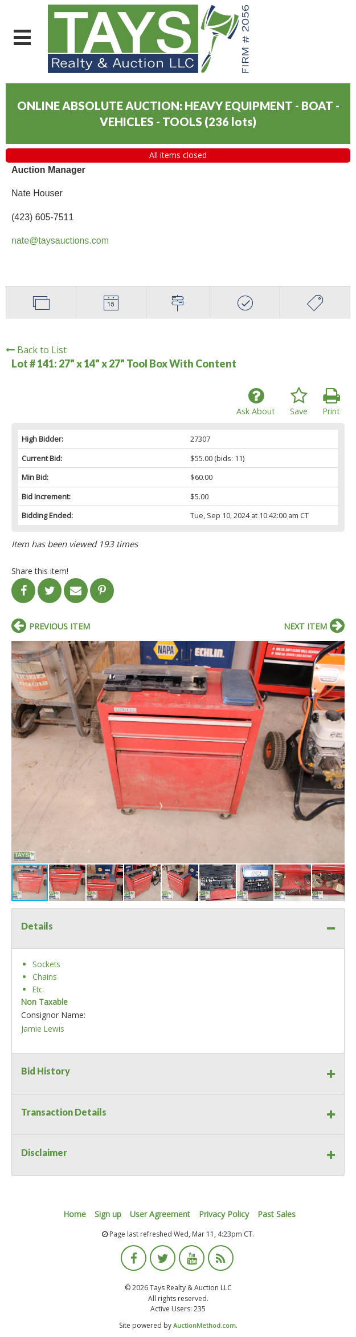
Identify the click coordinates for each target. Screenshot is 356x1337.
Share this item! (39, 571)
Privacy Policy (224, 1214)
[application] (353, 1334)
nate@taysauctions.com (60, 240)
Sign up (108, 1214)
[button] (334, 651)
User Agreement (160, 1214)
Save (299, 402)
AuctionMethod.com (204, 1325)
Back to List (36, 350)
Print (331, 402)
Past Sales (276, 1214)
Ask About (255, 402)
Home (74, 1214)
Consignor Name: (53, 1014)
